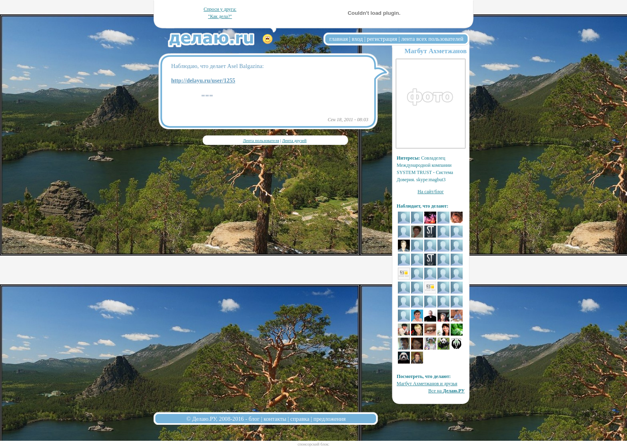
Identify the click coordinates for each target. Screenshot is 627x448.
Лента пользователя (261, 140)
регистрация (382, 39)
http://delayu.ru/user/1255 (203, 80)
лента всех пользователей (432, 39)
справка (300, 419)
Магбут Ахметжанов (435, 51)
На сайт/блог (430, 191)
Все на (446, 391)
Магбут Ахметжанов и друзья (427, 383)
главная (338, 39)
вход (357, 39)
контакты (275, 419)
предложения (330, 419)
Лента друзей (294, 140)
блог (254, 419)
